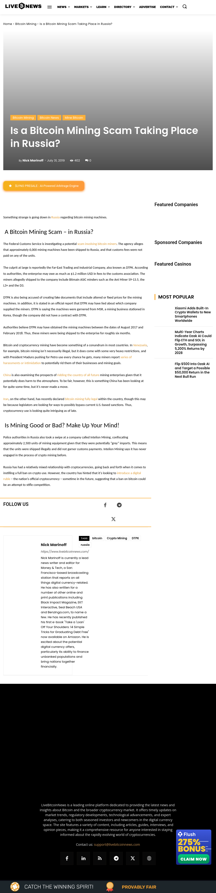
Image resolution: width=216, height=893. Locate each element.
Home (7, 24)
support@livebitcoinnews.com (117, 844)
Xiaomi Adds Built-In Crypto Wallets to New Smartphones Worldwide (192, 311)
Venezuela (140, 345)
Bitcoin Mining (25, 24)
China (7, 375)
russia (85, 545)
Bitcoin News (49, 117)
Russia (55, 217)
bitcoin (97, 538)
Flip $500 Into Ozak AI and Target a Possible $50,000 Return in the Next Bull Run (193, 356)
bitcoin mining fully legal (81, 399)
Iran (5, 399)
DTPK (135, 538)
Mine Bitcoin (73, 117)
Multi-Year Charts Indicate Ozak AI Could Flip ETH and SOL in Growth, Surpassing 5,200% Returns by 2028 (193, 334)
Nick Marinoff (33, 160)
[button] (184, 6)
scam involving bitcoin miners (97, 244)
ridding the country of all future (78, 375)
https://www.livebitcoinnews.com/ (65, 552)
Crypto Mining (117, 538)
